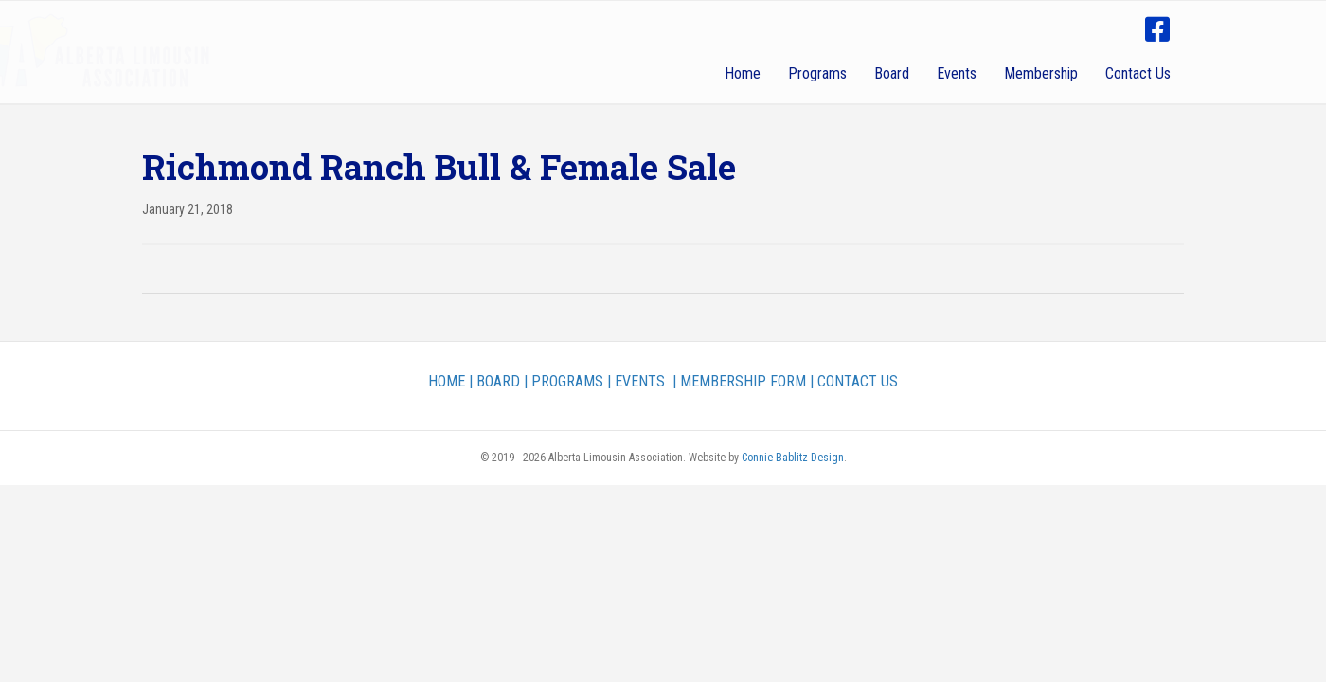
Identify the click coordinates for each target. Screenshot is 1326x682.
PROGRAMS (567, 381)
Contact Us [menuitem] (1138, 73)
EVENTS (640, 381)
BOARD (498, 381)
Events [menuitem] (957, 73)
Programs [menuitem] (817, 73)
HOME (446, 381)
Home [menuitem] (743, 73)
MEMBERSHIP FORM (743, 381)
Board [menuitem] (891, 73)
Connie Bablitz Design (793, 457)
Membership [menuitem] (1041, 73)
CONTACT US (857, 381)
